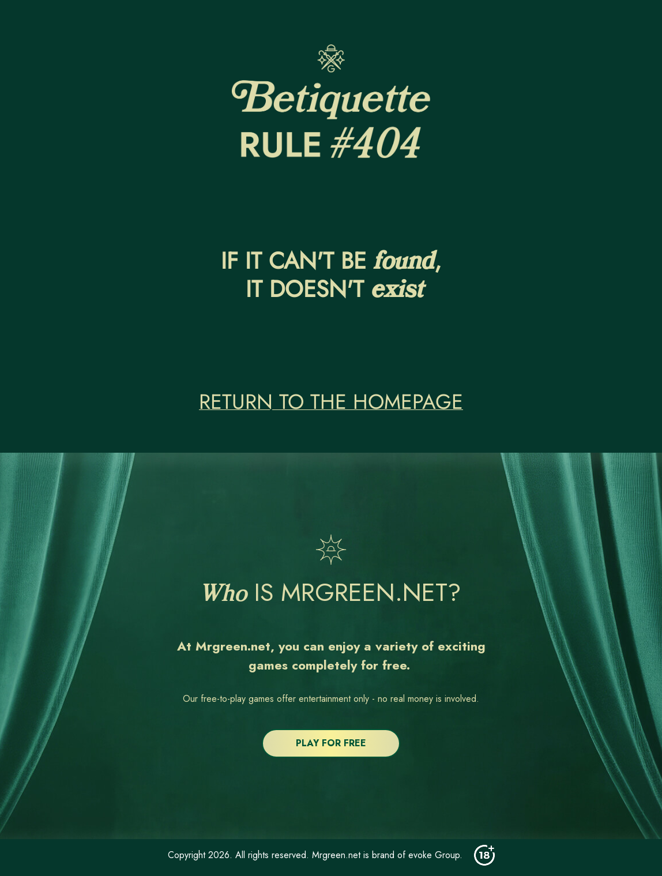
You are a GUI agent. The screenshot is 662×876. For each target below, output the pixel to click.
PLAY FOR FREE (331, 743)
